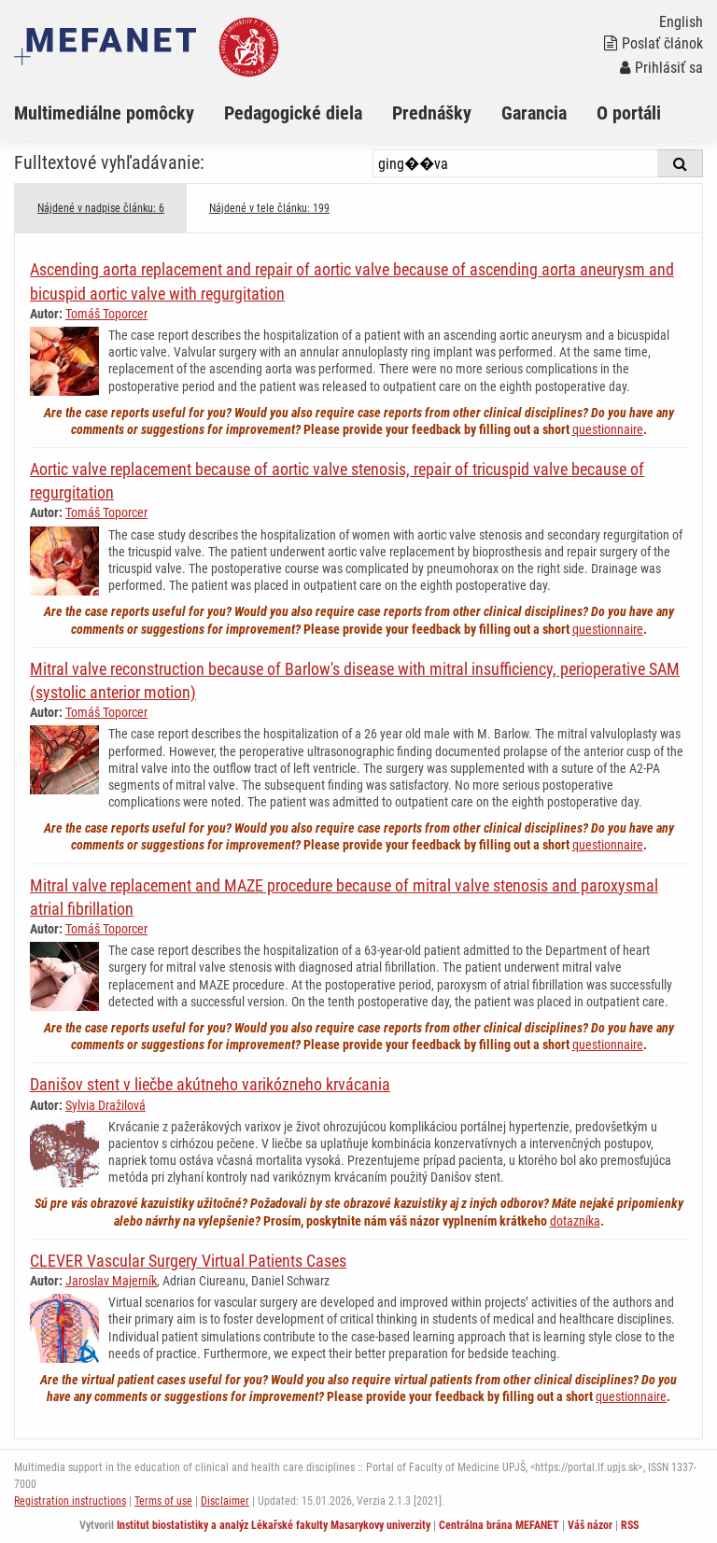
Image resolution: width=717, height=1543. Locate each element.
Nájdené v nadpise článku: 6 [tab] (100, 208)
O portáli (629, 113)
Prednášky (431, 113)
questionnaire (607, 429)
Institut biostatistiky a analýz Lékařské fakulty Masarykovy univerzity (273, 1525)
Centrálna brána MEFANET (499, 1525)
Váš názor (590, 1525)
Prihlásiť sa (661, 68)
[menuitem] (119, 113)
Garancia (534, 113)
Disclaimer (225, 1501)
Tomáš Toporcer (106, 313)
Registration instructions (70, 1501)
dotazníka (575, 1220)
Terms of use (163, 1501)
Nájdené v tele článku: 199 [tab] (269, 208)
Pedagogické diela (293, 113)
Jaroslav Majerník (111, 1280)
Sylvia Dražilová (105, 1105)
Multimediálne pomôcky (104, 113)
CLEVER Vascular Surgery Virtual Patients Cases (188, 1260)
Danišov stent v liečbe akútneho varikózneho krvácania (210, 1084)
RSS (630, 1525)
